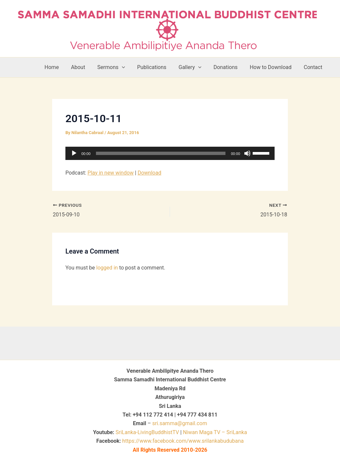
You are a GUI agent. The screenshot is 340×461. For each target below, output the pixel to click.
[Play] (74, 153)
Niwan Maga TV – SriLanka (215, 432)
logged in (107, 268)
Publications (158, 67)
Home (63, 67)
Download (149, 173)
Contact (313, 67)
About (88, 67)
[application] (170, 153)
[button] (130, 67)
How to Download (273, 67)
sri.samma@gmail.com (179, 423)
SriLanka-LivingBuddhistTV (146, 432)
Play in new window (111, 173)
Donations (229, 67)
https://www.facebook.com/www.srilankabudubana (183, 441)
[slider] (161, 153)
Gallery (195, 67)
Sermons (119, 67)
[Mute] (247, 153)
